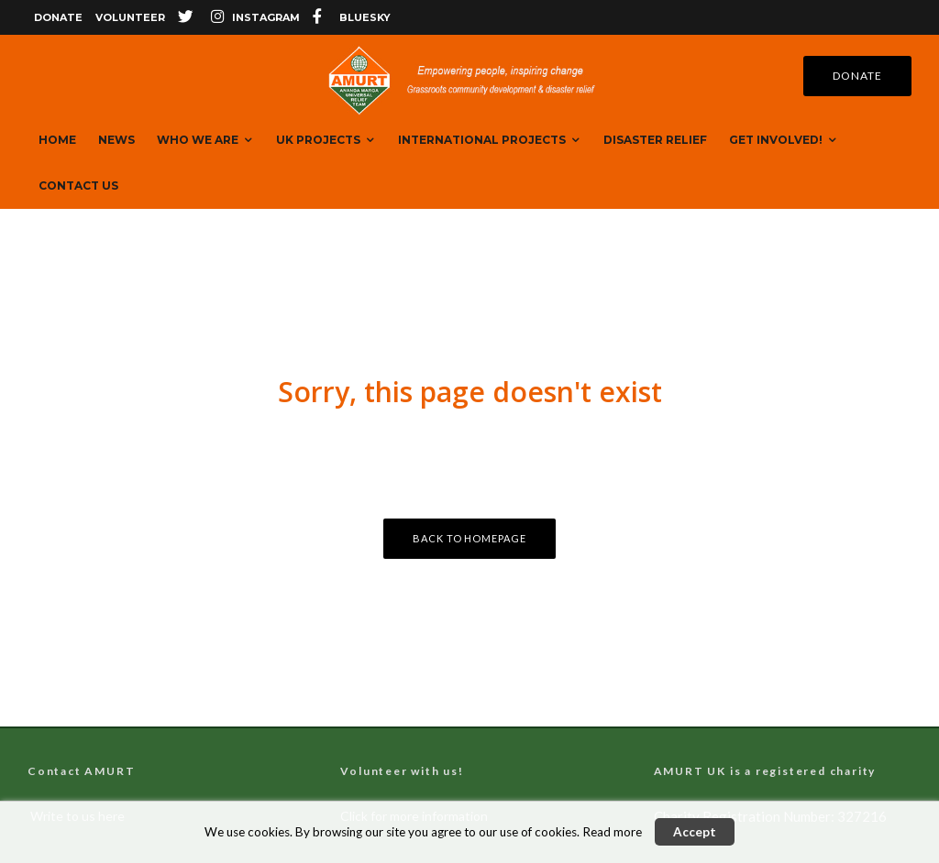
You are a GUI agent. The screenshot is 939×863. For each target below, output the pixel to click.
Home (57, 140)
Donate (58, 17)
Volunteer (130, 17)
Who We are (197, 140)
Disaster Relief (655, 140)
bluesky (365, 17)
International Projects (482, 140)
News (116, 140)
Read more (612, 832)
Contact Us (78, 185)
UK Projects (318, 140)
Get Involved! (776, 140)
